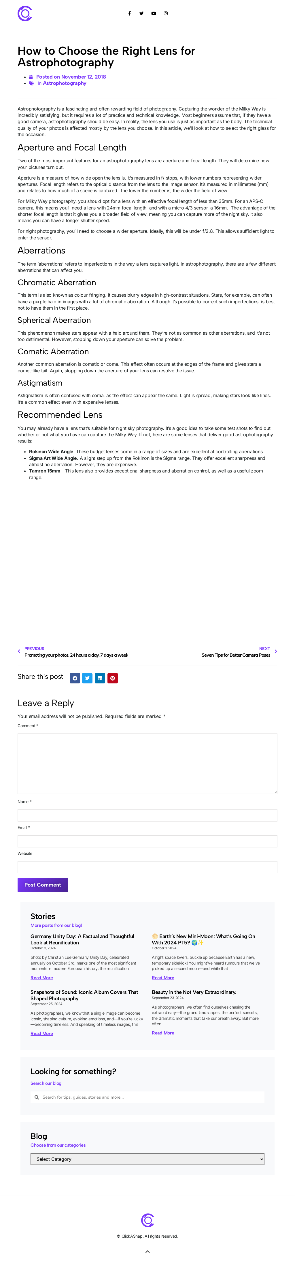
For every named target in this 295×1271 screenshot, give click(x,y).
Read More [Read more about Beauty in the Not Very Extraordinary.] (163, 1033)
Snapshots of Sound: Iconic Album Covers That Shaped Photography (84, 995)
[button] (75, 678)
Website (25, 853)
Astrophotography (64, 83)
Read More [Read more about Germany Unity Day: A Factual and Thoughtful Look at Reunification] (42, 977)
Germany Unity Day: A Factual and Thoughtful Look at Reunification (82, 939)
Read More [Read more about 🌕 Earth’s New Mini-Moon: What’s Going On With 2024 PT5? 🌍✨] (163, 977)
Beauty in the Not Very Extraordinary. (194, 992)
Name (24, 802)
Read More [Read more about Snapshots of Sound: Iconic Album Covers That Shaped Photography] (42, 1033)
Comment (28, 726)
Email (24, 828)
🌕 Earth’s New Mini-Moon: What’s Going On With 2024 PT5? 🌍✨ (203, 939)
